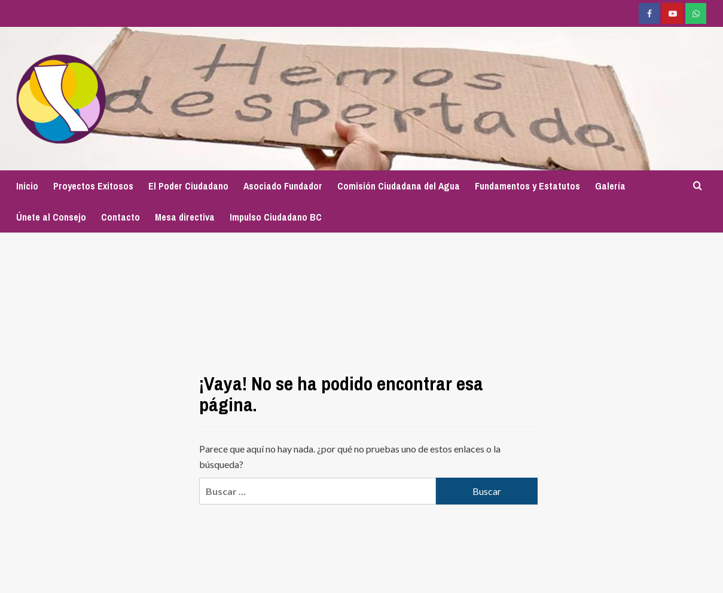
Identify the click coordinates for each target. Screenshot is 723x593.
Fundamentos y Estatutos (527, 185)
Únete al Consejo (51, 217)
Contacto (120, 217)
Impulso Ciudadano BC (276, 217)
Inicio (27, 185)
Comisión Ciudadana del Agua (398, 185)
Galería (610, 185)
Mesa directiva (185, 217)
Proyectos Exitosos (93, 185)
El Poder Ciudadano (188, 185)
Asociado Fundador (282, 185)
